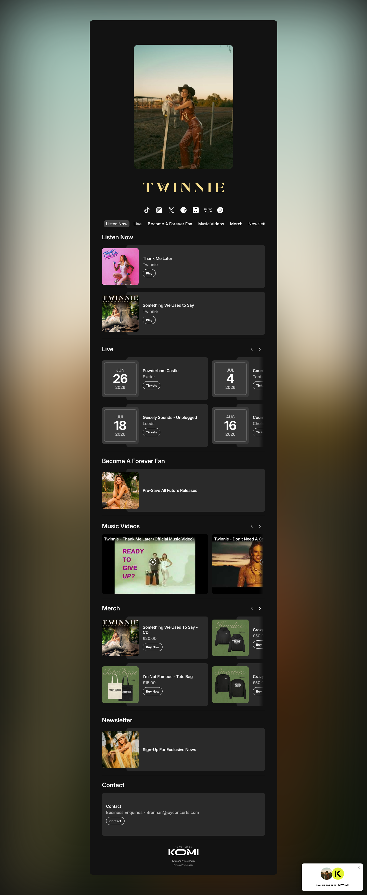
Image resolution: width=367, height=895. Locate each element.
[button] (183, 850)
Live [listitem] (138, 223)
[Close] (359, 867)
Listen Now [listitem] (116, 223)
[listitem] (147, 210)
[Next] (261, 349)
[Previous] (253, 349)
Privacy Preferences (183, 865)
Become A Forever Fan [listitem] (170, 223)
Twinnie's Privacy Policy (183, 861)
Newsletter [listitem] (259, 223)
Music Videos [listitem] (211, 223)
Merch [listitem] (236, 223)
